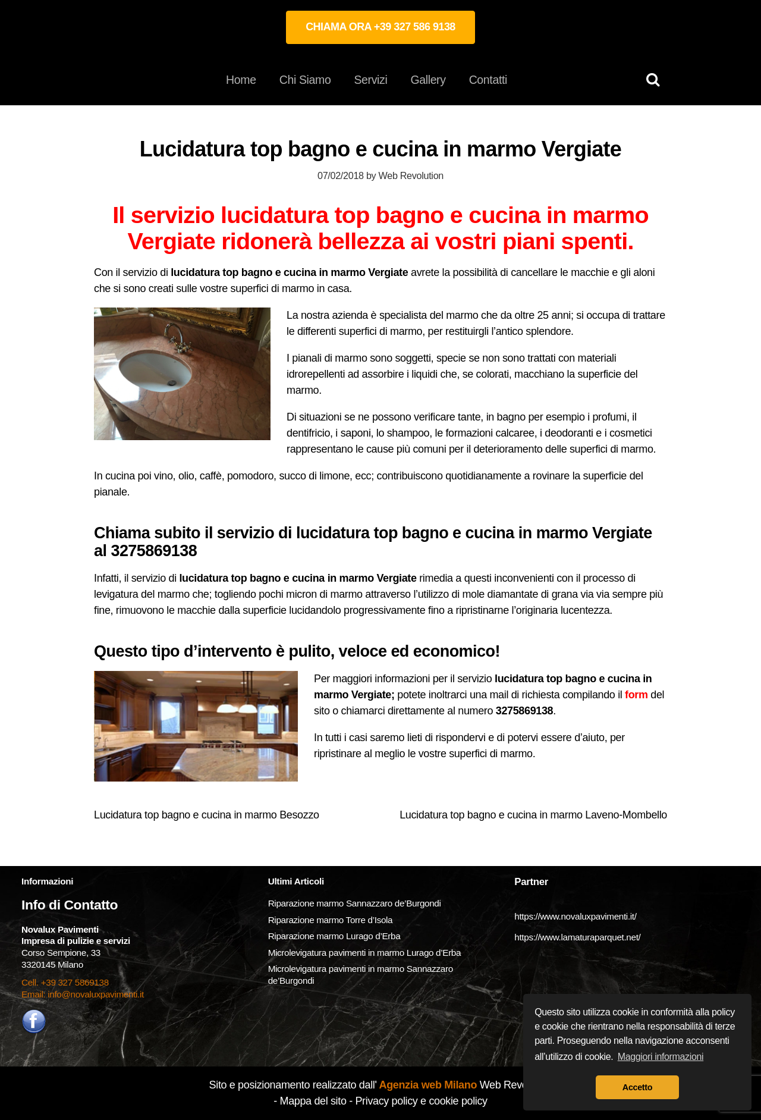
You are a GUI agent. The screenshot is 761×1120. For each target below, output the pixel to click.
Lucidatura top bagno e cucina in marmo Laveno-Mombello (533, 815)
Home (241, 79)
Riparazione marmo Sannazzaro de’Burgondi (354, 903)
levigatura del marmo (142, 594)
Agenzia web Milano (427, 1085)
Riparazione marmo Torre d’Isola (330, 920)
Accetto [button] (637, 1087)
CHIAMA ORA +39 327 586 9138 (380, 27)
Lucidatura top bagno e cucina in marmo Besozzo (206, 815)
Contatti (488, 79)
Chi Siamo (305, 79)
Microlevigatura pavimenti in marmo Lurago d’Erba (365, 953)
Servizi (370, 79)
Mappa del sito (313, 1101)
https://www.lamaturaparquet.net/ (577, 937)
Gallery (427, 79)
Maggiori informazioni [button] (661, 1057)
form (636, 695)
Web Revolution (411, 175)
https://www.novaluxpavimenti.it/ (575, 916)
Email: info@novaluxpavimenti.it (82, 994)
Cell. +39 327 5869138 (65, 982)
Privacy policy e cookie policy (421, 1101)
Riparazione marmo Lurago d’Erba (334, 936)
